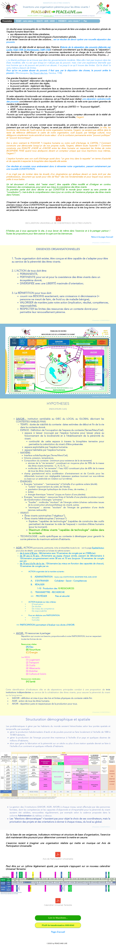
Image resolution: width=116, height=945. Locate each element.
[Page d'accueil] (58, 932)
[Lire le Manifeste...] (58, 917)
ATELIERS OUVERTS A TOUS (35, 15)
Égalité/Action (98, 548)
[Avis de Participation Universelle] (57, 856)
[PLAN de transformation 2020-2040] (58, 925)
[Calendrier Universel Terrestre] (58, 903)
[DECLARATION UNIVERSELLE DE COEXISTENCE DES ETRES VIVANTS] (58, 220)
